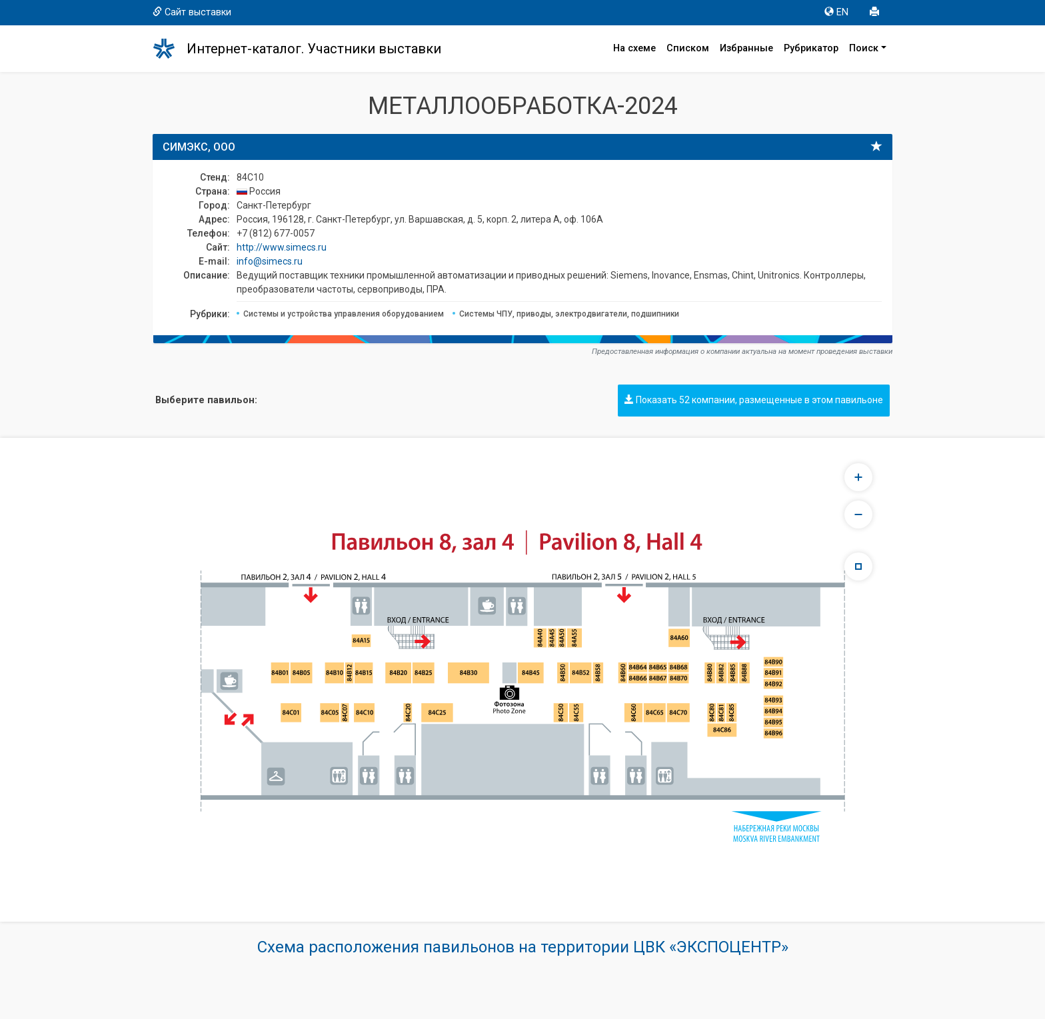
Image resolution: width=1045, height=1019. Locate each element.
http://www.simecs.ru (282, 247)
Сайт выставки (192, 12)
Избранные (746, 48)
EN (836, 12)
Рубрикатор (811, 48)
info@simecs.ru (270, 261)
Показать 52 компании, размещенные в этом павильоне (753, 400)
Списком (687, 48)
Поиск (863, 48)
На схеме (634, 48)
